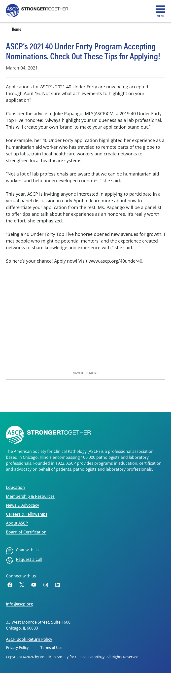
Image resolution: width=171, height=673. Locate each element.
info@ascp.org (19, 604)
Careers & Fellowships (26, 514)
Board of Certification (26, 532)
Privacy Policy (17, 647)
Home (16, 29)
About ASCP (17, 523)
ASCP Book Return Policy (29, 639)
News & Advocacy (22, 505)
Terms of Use (51, 647)
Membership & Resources (30, 496)
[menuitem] (22, 551)
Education (15, 487)
